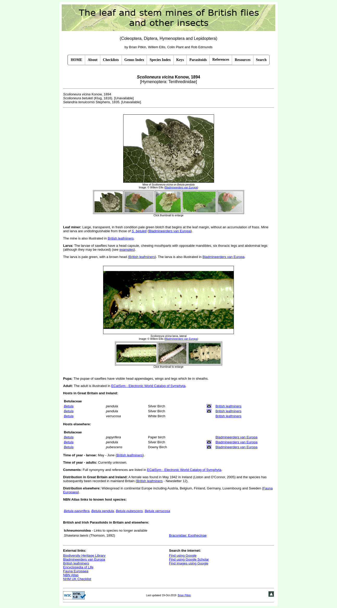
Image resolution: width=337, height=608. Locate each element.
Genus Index (134, 60)
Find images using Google (188, 563)
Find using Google (183, 555)
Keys (180, 60)
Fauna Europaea (75, 571)
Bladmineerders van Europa (170, 231)
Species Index (160, 60)
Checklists (111, 60)
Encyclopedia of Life (78, 567)
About (92, 60)
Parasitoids (198, 60)
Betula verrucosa (157, 511)
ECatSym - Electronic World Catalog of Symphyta (148, 386)
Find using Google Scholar (189, 559)
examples (126, 249)
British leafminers (121, 238)
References (220, 60)
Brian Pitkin (184, 595)
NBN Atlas (70, 575)
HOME (76, 60)
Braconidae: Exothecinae (188, 535)
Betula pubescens (129, 511)
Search (261, 60)
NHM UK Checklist (77, 579)
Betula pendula (102, 511)
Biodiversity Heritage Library (84, 555)
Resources (242, 60)
